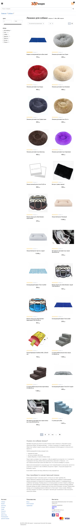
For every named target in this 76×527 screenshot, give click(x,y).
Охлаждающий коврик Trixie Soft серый (62, 386)
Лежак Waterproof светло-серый (35, 251)
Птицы (3, 507)
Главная (3, 13)
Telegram (54, 506)
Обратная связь (56, 511)
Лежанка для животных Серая (60, 54)
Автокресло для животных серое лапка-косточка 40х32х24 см (37, 421)
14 (59, 434)
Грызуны (3, 505)
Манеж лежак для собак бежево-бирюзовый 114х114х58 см (35, 319)
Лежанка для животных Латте (60, 119)
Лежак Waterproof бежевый (59, 217)
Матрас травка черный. (58, 184)
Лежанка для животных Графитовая (36, 119)
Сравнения (29, 505)
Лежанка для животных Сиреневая (61, 152)
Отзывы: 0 (35, 52)
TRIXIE (5, 34)
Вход (28, 502)
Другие (6, 36)
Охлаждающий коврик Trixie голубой (36, 285)
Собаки (10, 13)
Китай (5, 40)
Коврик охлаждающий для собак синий (37, 54)
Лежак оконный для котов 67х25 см (36, 184)
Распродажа (4, 516)
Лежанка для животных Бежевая (61, 87)
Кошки (3, 503)
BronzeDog (7, 30)
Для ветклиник (5, 518)
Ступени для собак (57, 420)
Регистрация (30, 503)
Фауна (5, 42)
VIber (53, 508)
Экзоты (3, 513)
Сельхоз (3, 511)
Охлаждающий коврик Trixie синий (61, 318)
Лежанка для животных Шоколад (36, 152)
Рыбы (2, 509)
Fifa (5, 32)
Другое (6, 38)
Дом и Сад (4, 515)
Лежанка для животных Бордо (35, 87)
